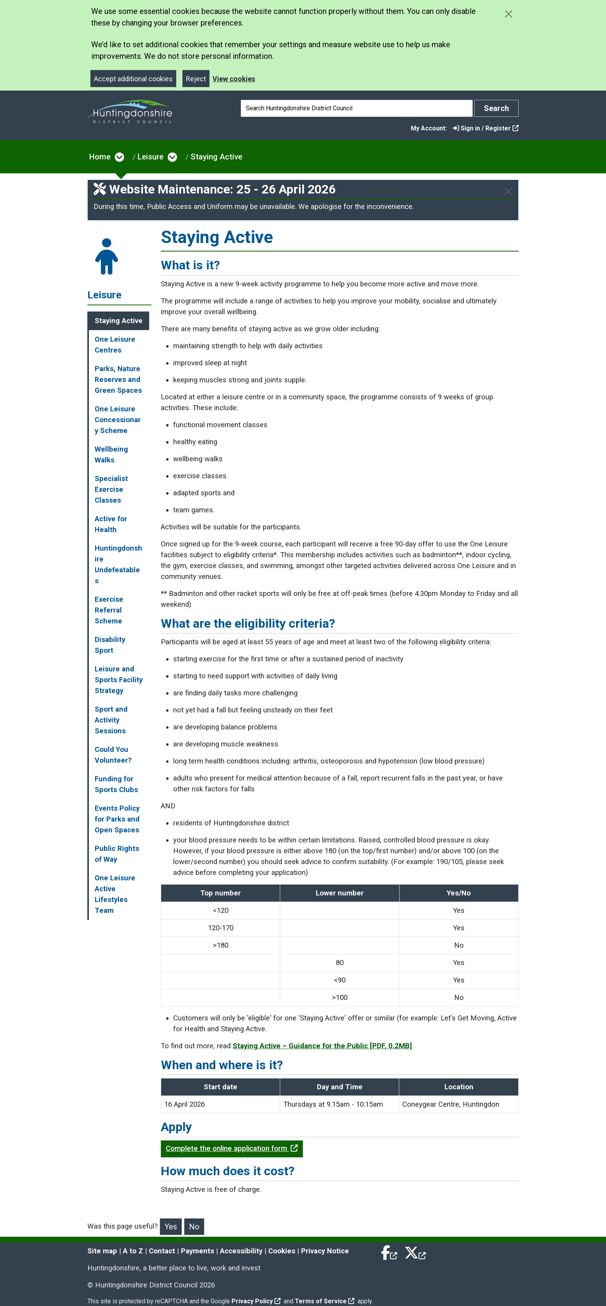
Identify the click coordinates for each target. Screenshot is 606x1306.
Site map (102, 1251)
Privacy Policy (256, 1301)
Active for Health (111, 524)
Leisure (150, 156)
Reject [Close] (196, 79)
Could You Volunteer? (113, 755)
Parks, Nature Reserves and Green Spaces (118, 380)
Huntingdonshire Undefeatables (118, 564)
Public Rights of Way (117, 854)
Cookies (281, 1251)
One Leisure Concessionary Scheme (118, 420)
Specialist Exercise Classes (111, 489)
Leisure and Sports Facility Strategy (119, 680)
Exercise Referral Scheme (109, 610)
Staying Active (216, 156)
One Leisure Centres (115, 344)
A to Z (133, 1251)
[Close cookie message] (508, 13)
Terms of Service (324, 1301)
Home (100, 156)
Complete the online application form (232, 1148)
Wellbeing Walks (111, 454)
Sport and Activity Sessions (111, 720)
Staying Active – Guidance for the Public (322, 1046)
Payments (197, 1251)
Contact (162, 1251)
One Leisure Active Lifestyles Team (115, 894)
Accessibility (241, 1251)
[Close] (508, 191)
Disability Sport (110, 645)
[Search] (357, 108)
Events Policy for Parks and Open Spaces (117, 819)
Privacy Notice (325, 1251)
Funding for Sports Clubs (116, 784)
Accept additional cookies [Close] (133, 79)
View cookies (234, 79)
